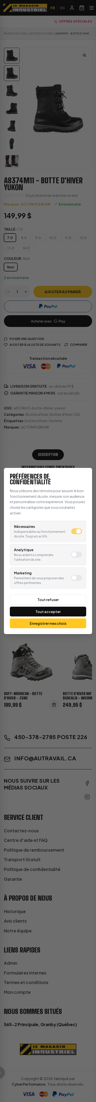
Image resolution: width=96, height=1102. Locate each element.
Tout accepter (48, 611)
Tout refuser (48, 599)
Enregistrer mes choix (48, 623)
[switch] (76, 531)
